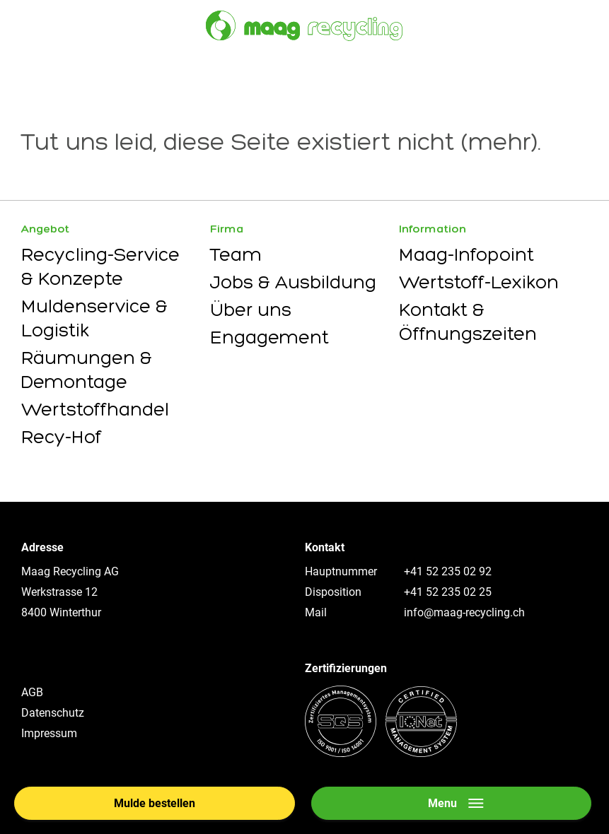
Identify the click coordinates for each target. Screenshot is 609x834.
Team (236, 254)
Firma (227, 228)
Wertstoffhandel (95, 409)
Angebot (45, 228)
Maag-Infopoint (466, 254)
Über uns (250, 309)
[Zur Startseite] (304, 26)
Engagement (269, 337)
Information (432, 228)
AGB (32, 692)
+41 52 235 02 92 (448, 571)
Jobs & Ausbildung (293, 282)
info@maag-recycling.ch (464, 612)
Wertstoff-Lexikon (479, 282)
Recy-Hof (61, 436)
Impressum (49, 733)
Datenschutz (52, 713)
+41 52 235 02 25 (448, 592)
